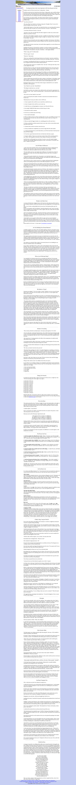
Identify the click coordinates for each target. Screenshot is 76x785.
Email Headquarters (43, 782)
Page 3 (19, 13)
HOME (22, 780)
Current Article (19, 8)
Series (33, 781)
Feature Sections (28, 4)
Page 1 (19, 11)
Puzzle (34, 782)
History (48, 781)
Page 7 (19, 17)
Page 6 (19, 16)
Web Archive (48, 782)
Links (46, 781)
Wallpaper (36, 782)
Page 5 (19, 15)
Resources (35, 4)
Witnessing (30, 781)
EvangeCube (52, 781)
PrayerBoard (29, 780)
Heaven (23, 4)
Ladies (40, 780)
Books (41, 781)
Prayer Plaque (30, 782)
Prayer (50, 780)
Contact (38, 781)
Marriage (33, 780)
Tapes (43, 781)
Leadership (36, 780)
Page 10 (19, 21)
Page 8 (19, 18)
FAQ (35, 781)
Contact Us (48, 4)
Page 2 (19, 12)
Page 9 (19, 19)
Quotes (47, 780)
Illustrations (43, 780)
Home (19, 4)
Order (55, 781)
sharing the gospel (32, 396)
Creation (21, 781)
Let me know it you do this (46, 223)
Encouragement (25, 781)
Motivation (53, 780)
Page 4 (19, 14)
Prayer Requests (41, 4)
